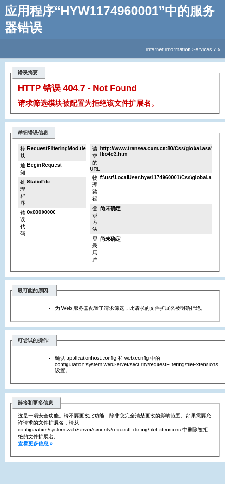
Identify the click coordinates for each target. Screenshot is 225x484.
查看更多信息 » (35, 443)
